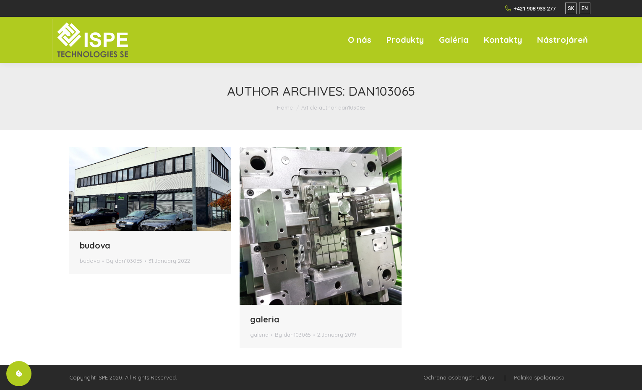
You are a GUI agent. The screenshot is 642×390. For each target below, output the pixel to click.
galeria (264, 319)
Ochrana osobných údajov (458, 377)
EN (585, 8)
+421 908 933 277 (530, 8)
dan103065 (381, 91)
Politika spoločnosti (539, 377)
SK (571, 8)
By (124, 260)
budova (95, 245)
